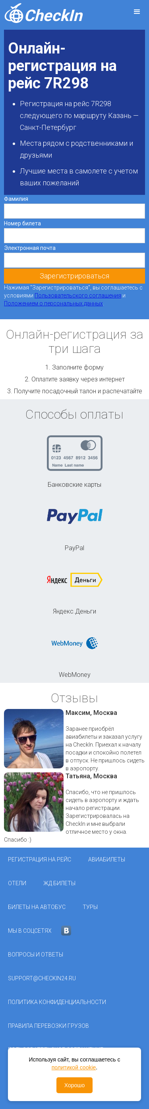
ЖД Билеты (59, 883)
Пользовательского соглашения (78, 295)
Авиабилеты (106, 859)
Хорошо (74, 1085)
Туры (90, 907)
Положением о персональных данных (53, 303)
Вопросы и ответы (35, 954)
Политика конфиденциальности (57, 1002)
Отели (17, 883)
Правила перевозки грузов (48, 1026)
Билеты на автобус (37, 907)
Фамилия (16, 199)
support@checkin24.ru (42, 978)
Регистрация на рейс (39, 859)
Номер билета (22, 223)
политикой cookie (74, 1067)
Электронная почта (30, 248)
